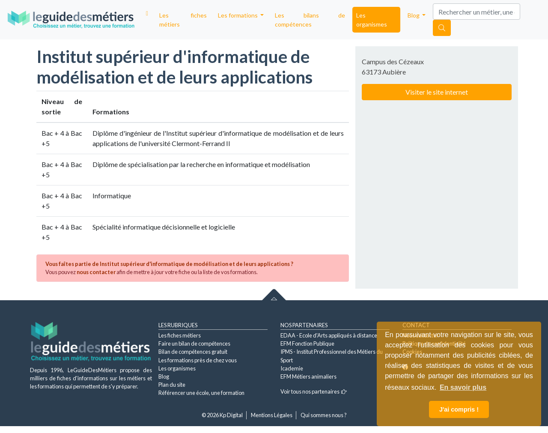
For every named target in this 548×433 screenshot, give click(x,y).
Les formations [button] (238, 15)
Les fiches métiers (182, 20)
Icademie (291, 368)
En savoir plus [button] (463, 387)
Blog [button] (414, 15)
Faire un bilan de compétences (194, 343)
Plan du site (171, 384)
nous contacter (96, 272)
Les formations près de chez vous (197, 360)
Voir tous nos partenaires (313, 391)
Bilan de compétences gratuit (192, 351)
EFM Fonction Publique (307, 343)
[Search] (476, 11)
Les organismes (371, 20)
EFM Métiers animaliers (308, 376)
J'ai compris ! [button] (459, 409)
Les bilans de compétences (310, 20)
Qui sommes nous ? (324, 415)
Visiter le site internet (436, 92)
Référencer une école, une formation (201, 392)
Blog (163, 376)
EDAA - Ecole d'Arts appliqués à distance (328, 335)
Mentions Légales (271, 415)
